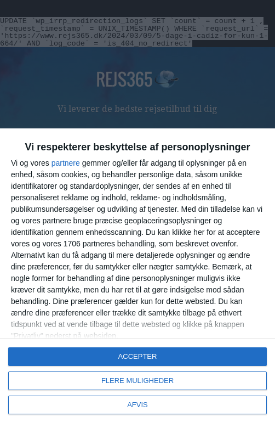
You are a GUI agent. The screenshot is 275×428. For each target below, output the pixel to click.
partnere (65, 163)
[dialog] (137, 278)
